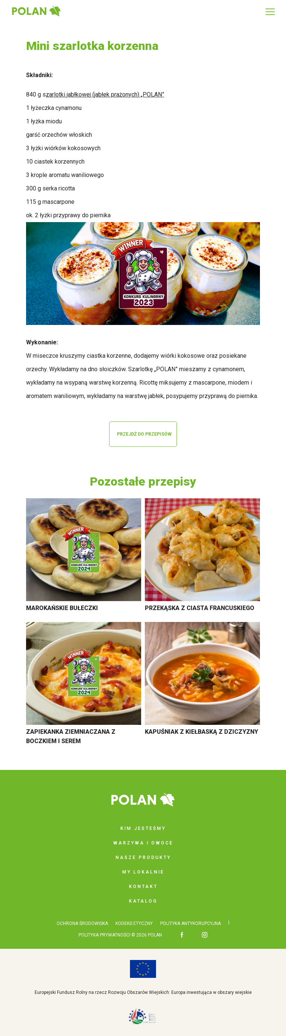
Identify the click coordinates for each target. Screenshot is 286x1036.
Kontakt (143, 886)
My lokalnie (143, 872)
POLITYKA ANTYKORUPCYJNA (190, 923)
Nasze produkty (143, 857)
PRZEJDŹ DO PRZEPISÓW (144, 434)
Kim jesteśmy (143, 828)
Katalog (143, 901)
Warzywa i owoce (143, 843)
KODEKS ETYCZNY (134, 923)
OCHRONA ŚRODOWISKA (82, 923)
